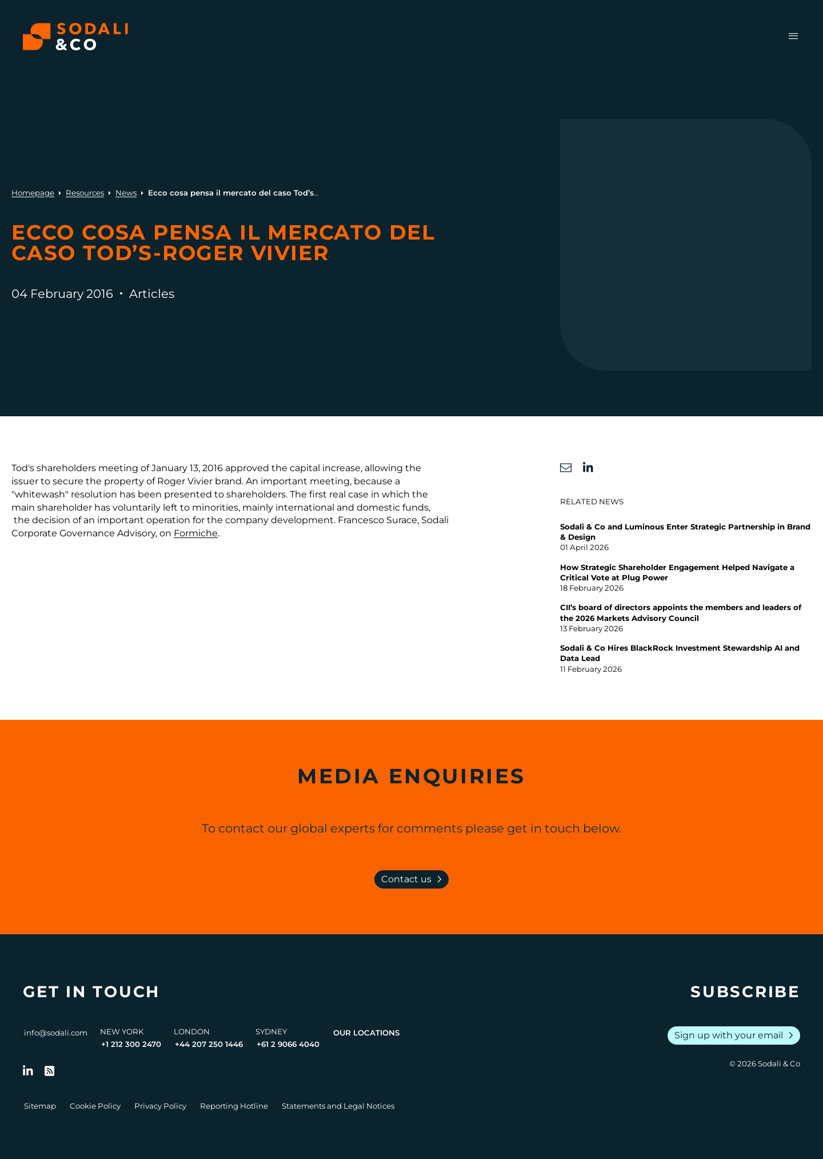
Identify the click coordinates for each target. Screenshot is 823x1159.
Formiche (196, 533)
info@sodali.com (55, 1032)
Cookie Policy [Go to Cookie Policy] (95, 1105)
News (126, 192)
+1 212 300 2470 (131, 1044)
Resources (85, 192)
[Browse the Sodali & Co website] (75, 36)
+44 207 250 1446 (209, 1044)
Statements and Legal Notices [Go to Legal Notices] (338, 1105)
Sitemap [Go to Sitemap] (40, 1105)
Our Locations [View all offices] (366, 1032)
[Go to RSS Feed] (50, 1071)
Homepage (32, 192)
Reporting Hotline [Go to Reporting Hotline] (234, 1105)
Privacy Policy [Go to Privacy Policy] (160, 1105)
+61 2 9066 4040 (288, 1044)
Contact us (413, 879)
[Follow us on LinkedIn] (28, 1071)
